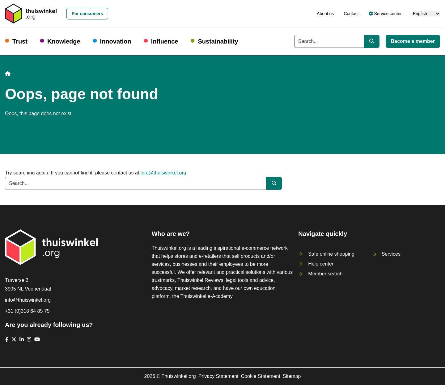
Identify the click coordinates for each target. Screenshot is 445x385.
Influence (164, 41)
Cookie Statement (260, 376)
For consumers (87, 13)
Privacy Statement (218, 376)
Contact (351, 13)
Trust (20, 41)
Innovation (115, 41)
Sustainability (218, 41)
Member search (325, 273)
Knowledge (63, 41)
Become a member (413, 41)
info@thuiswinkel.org (163, 172)
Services (391, 254)
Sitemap (292, 376)
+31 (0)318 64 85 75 (27, 311)
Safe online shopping (331, 254)
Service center (385, 13)
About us (325, 13)
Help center (320, 263)
